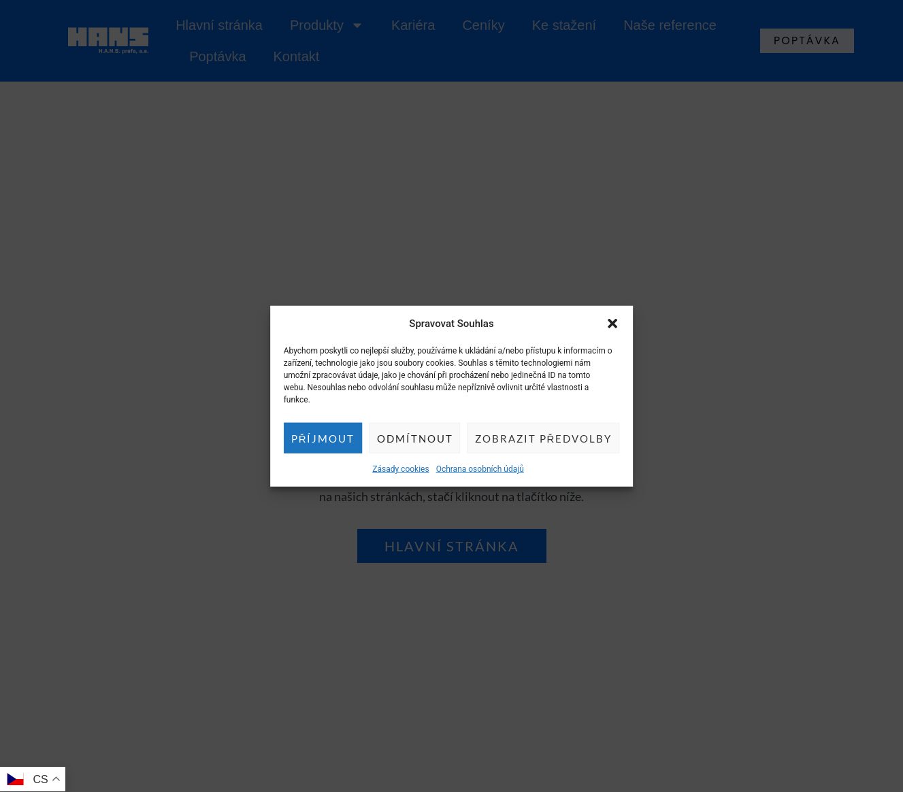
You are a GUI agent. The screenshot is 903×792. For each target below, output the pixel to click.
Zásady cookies (400, 469)
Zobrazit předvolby (543, 438)
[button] (612, 323)
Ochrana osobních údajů (480, 469)
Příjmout (323, 438)
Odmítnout (415, 438)
